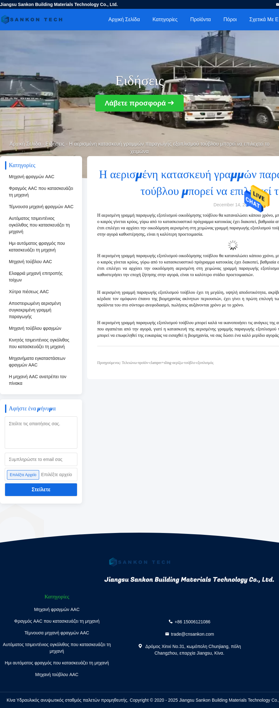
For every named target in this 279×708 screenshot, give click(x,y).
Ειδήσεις (54, 144)
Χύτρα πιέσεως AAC (29, 291)
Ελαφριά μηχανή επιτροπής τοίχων (35, 276)
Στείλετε (41, 489)
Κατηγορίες (164, 19)
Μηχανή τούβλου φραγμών (35, 328)
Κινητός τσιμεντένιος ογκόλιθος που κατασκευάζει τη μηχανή (39, 343)
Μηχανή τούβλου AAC (30, 261)
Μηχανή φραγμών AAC (31, 176)
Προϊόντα (200, 19)
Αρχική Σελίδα (124, 19)
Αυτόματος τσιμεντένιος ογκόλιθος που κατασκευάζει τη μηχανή (39, 225)
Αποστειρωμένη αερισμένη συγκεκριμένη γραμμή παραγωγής (35, 310)
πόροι (230, 19)
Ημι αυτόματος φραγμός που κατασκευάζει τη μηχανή (37, 246)
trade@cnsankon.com (192, 634)
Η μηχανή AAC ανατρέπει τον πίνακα (37, 380)
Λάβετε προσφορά (135, 103)
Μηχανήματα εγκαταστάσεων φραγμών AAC (37, 361)
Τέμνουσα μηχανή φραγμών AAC (41, 206)
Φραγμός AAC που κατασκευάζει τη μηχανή (41, 191)
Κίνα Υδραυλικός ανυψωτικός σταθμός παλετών (53, 700)
